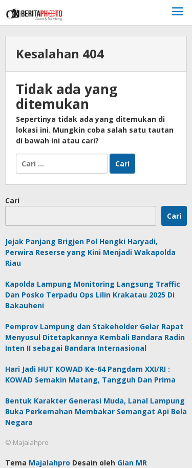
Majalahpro (49, 462)
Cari (12, 200)
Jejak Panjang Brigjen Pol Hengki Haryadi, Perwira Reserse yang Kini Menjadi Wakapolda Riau (90, 252)
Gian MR (132, 462)
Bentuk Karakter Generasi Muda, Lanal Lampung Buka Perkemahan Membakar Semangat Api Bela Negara (96, 411)
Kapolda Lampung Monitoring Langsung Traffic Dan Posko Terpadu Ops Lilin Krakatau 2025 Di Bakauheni (92, 294)
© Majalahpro (27, 442)
